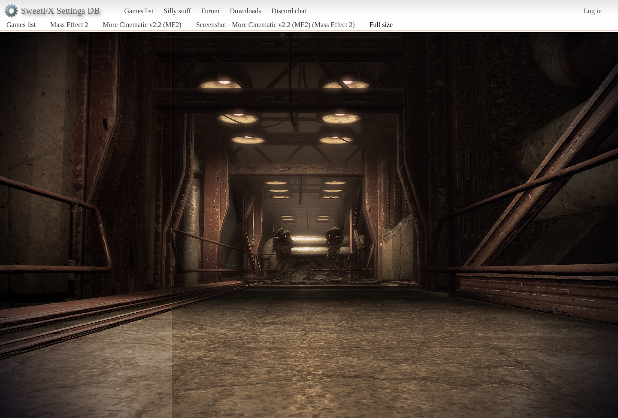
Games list (139, 11)
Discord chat (288, 11)
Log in (593, 11)
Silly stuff (177, 11)
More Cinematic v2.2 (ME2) (143, 24)
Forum (210, 11)
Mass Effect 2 (69, 24)
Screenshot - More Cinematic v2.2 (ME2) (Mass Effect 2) (275, 24)
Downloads (245, 11)
